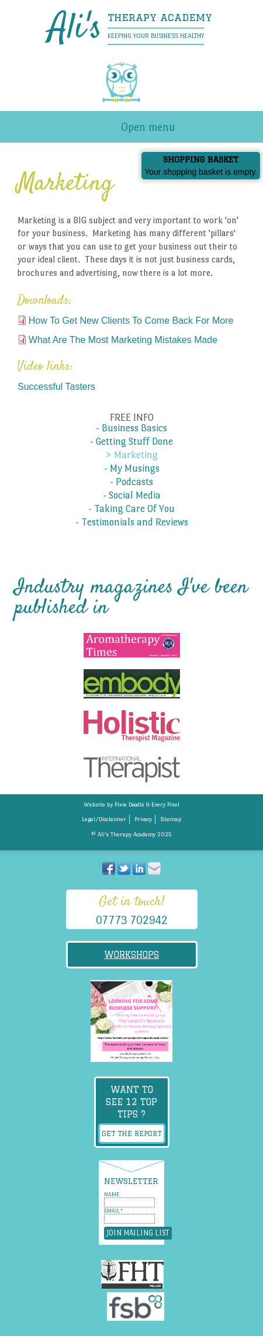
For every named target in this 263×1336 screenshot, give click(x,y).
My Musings (135, 468)
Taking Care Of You (134, 509)
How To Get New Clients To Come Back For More (131, 321)
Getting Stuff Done (134, 442)
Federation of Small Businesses (135, 1308)
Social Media (135, 495)
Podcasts (134, 482)
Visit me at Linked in (139, 868)
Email (113, 1210)
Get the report (131, 1133)
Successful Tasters (56, 387)
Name (111, 1194)
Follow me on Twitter (123, 868)
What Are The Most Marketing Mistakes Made (123, 340)
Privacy (143, 819)
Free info (132, 417)
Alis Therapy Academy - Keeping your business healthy (131, 81)
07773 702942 (132, 920)
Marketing (136, 455)
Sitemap (171, 819)
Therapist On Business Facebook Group (131, 1021)
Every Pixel (165, 804)
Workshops (131, 955)
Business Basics (134, 428)
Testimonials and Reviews (134, 522)
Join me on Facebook (108, 868)
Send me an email (154, 868)
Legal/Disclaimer (104, 819)
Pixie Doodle (129, 804)
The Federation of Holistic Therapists (132, 1276)
